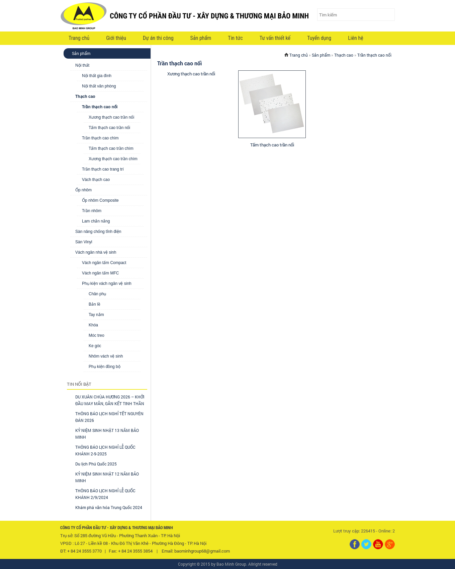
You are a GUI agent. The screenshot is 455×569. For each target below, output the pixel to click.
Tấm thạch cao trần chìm (111, 148)
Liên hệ (355, 38)
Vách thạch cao (96, 179)
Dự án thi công (158, 38)
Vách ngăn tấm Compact (104, 262)
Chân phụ (97, 294)
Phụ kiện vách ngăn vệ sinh (106, 283)
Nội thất (82, 65)
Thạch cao (85, 96)
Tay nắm (96, 314)
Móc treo (96, 335)
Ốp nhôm (83, 190)
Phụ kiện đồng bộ (104, 366)
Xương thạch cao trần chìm (113, 158)
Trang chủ (79, 38)
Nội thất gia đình (96, 75)
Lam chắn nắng (96, 221)
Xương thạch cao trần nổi (111, 117)
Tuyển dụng (319, 38)
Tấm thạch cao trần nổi (109, 127)
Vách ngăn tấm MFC (100, 273)
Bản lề (94, 304)
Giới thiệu (116, 38)
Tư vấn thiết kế (275, 38)
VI (373, 38)
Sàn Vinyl (83, 242)
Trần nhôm (91, 210)
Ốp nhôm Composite (100, 200)
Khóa (93, 325)
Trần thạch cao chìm (100, 138)
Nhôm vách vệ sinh (106, 356)
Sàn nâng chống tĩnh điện (98, 231)
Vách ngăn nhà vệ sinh (95, 252)
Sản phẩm (200, 38)
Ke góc (95, 345)
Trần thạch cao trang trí (103, 169)
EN (385, 38)
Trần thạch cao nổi (99, 107)
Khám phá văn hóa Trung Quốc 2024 (108, 507)
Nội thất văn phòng (99, 86)
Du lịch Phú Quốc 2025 (96, 463)
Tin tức (235, 38)
